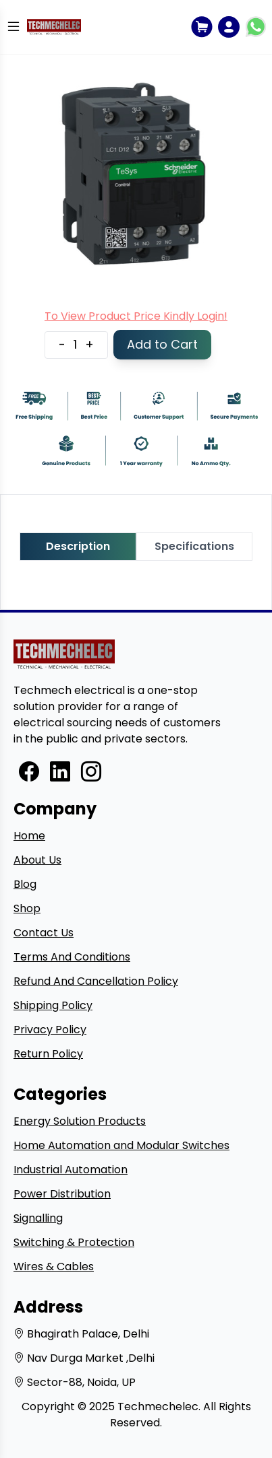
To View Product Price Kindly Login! (136, 316)
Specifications (194, 546)
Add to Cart (162, 344)
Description (78, 546)
